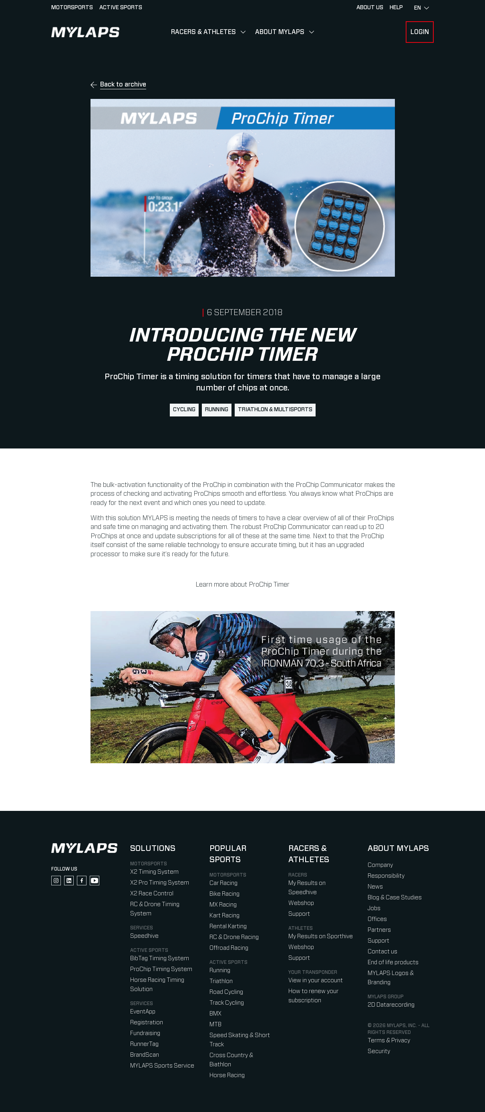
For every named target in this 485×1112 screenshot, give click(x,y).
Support (299, 914)
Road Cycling (226, 992)
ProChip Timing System (161, 969)
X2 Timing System (154, 872)
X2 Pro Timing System (159, 883)
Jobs (374, 908)
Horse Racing (227, 1075)
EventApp (142, 1012)
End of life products (393, 962)
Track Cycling (226, 1003)
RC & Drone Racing (234, 937)
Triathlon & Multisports (275, 409)
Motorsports (72, 7)
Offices (377, 919)
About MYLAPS (279, 32)
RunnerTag (144, 1044)
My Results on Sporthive (320, 936)
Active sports (120, 7)
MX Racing (223, 905)
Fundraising (145, 1033)
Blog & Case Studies (395, 898)
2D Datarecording (391, 1005)
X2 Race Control (151, 894)
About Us (369, 7)
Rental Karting (228, 926)
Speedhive (144, 936)
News (375, 887)
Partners (379, 930)
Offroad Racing (228, 948)
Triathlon (221, 981)
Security (379, 1051)
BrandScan (144, 1055)
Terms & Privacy (389, 1041)
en (421, 8)
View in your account (315, 980)
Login (420, 32)
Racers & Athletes (203, 32)
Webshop (301, 903)
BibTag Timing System (159, 958)
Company (380, 865)
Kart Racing (224, 916)
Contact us (382, 952)
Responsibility (386, 876)
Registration (146, 1023)
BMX (215, 1014)
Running (216, 409)
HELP (396, 7)
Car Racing (223, 883)
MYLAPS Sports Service (162, 1066)
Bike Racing (224, 894)
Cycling (184, 409)
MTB (215, 1025)
